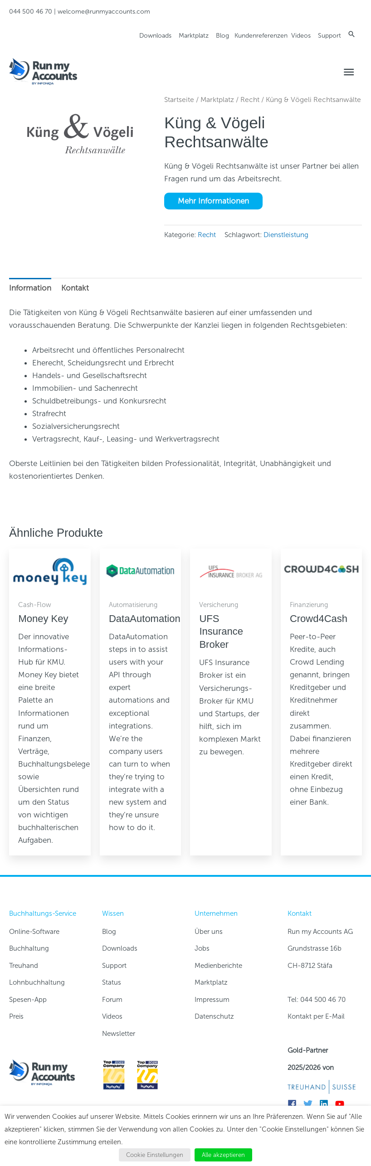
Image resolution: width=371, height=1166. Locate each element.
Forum (112, 1000)
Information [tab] (30, 287)
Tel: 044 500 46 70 (317, 1000)
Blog (222, 35)
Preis (16, 1016)
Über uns (209, 932)
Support (329, 35)
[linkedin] (326, 1103)
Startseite (179, 99)
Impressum (212, 1000)
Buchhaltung (29, 948)
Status (111, 982)
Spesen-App (28, 1000)
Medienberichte (218, 966)
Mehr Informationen (213, 200)
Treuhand (23, 966)
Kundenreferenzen (261, 35)
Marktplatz (194, 35)
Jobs (202, 948)
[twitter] (310, 1103)
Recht (249, 99)
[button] (351, 34)
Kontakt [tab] (75, 287)
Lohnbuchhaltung (37, 982)
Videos (301, 35)
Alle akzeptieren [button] (223, 1154)
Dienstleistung (286, 235)
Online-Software (34, 932)
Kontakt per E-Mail (316, 1016)
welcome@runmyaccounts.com (104, 11)
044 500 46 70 (30, 11)
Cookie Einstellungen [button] (154, 1154)
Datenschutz (214, 1016)
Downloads (155, 35)
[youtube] (342, 1103)
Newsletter (118, 1034)
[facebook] (295, 1103)
